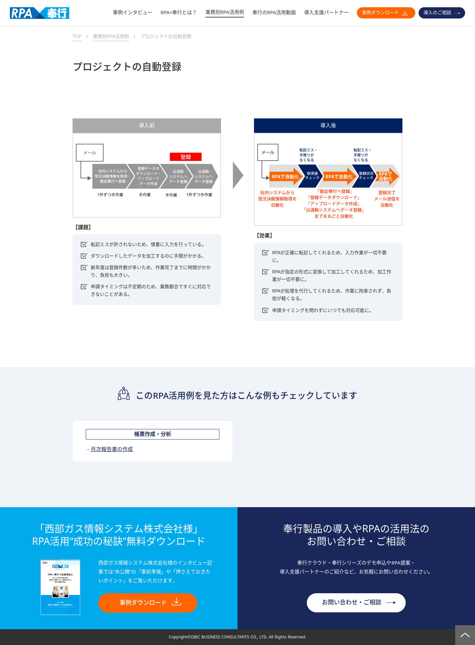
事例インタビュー (132, 12)
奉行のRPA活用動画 (274, 12)
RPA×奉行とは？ (179, 12)
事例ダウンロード (380, 12)
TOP (77, 36)
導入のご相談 (437, 12)
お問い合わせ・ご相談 (351, 602)
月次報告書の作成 (112, 449)
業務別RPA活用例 (225, 12)
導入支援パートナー (326, 12)
